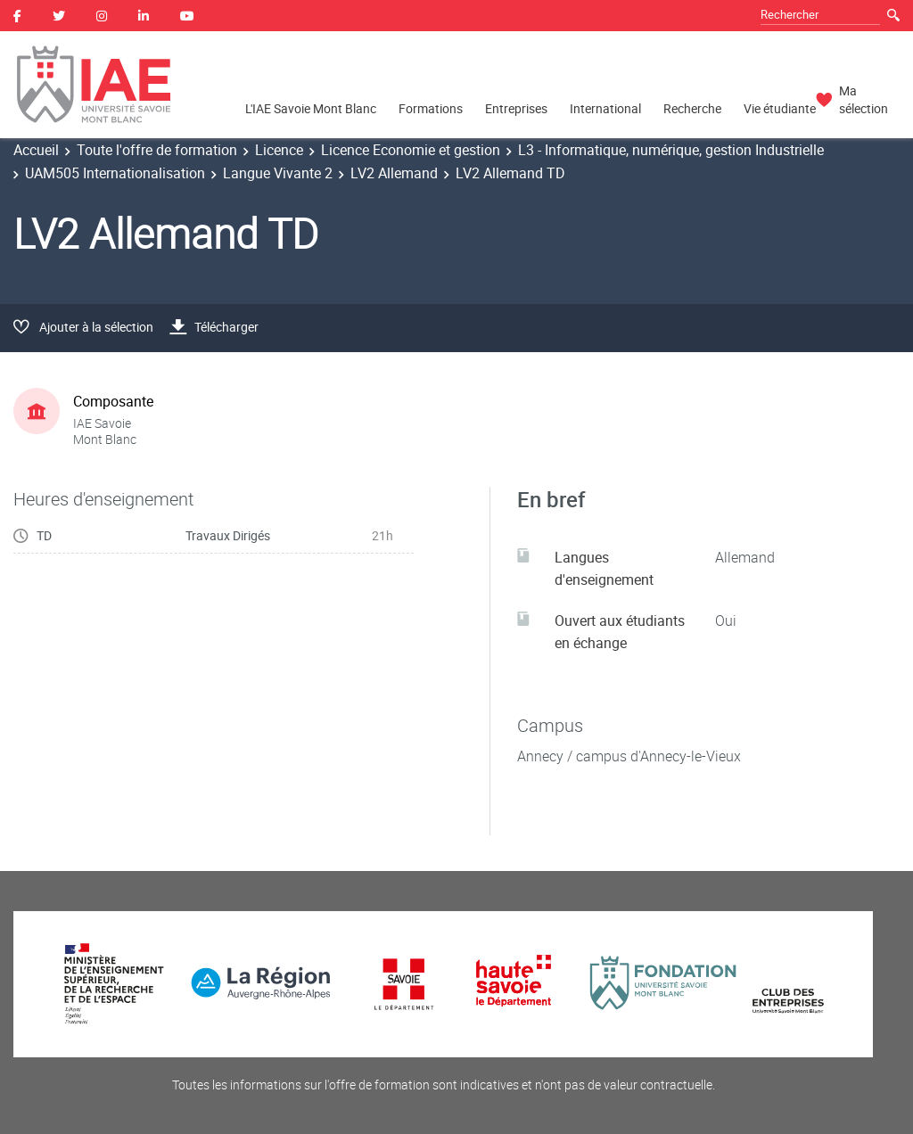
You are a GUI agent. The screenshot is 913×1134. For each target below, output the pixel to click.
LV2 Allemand (394, 173)
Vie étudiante (780, 108)
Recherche (692, 108)
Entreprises (516, 108)
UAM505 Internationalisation (115, 173)
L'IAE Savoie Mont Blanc (310, 108)
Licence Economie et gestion (410, 150)
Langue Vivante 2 (278, 173)
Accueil (36, 150)
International (605, 108)
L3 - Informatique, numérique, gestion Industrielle (671, 150)
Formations (431, 108)
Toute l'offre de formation (157, 150)
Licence (279, 150)
